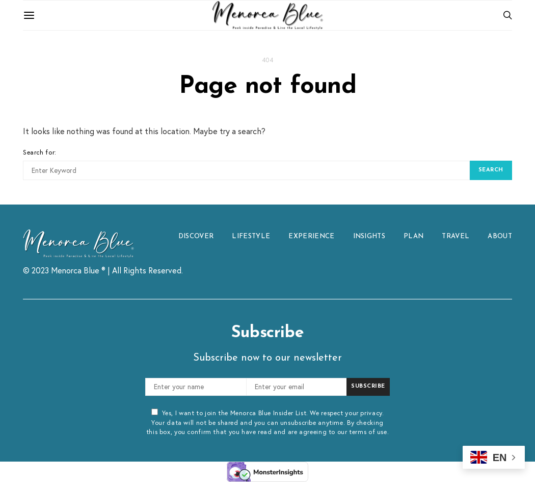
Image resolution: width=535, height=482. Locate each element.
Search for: (40, 152)
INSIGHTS (369, 236)
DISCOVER (196, 236)
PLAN (413, 236)
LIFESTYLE (251, 236)
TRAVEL (455, 236)
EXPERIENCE (311, 236)
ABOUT (500, 236)
